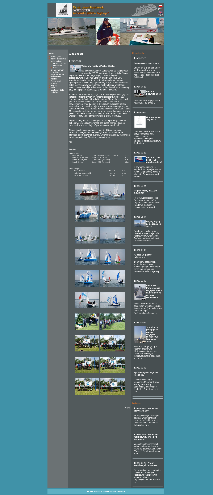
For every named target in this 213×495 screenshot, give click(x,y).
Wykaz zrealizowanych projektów (57, 70)
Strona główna (56, 56)
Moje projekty (55, 61)
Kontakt (53, 79)
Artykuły (53, 83)
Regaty (53, 85)
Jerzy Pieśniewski (57, 59)
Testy (52, 88)
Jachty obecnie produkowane (58, 64)
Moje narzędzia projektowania (56, 75)
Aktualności (54, 81)
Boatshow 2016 (56, 90)
